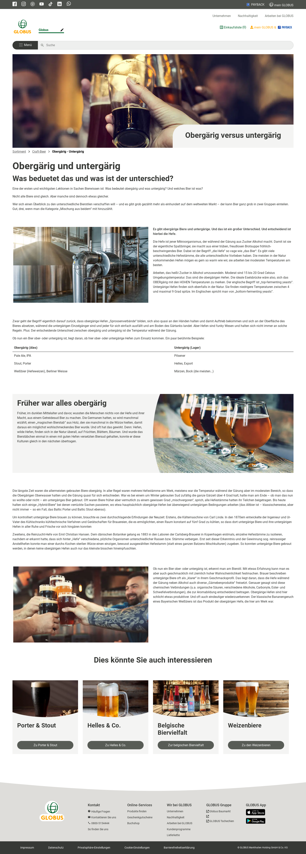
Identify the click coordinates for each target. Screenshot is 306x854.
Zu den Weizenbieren (256, 745)
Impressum (27, 847)
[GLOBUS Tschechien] (220, 820)
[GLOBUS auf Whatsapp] (68, 4)
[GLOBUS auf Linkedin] (59, 4)
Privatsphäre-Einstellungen (94, 847)
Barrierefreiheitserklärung (179, 847)
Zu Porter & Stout (45, 745)
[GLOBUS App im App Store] (257, 812)
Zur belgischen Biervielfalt (186, 745)
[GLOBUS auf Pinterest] (32, 4)
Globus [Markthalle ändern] (43, 30)
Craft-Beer (39, 151)
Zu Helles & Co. (115, 745)
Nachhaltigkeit (248, 16)
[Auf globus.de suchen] (168, 45)
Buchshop (133, 823)
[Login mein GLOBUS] (271, 27)
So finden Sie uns (98, 829)
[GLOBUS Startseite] (22, 27)
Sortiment (19, 151)
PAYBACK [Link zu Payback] (255, 4)
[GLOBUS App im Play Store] (255, 821)
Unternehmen (222, 16)
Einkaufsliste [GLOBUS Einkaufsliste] (233, 27)
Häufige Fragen (100, 811)
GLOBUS (281, 4)
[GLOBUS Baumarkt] (218, 812)
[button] (25, 45)
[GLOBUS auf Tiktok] (50, 4)
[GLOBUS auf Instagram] (23, 4)
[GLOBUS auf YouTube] (41, 4)
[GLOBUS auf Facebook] (14, 4)
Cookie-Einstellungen (137, 847)
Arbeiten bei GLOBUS (279, 16)
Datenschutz (56, 847)
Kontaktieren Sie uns (103, 817)
